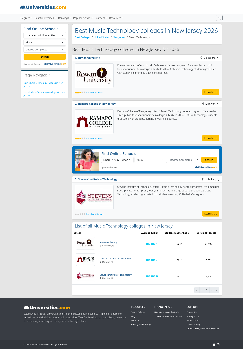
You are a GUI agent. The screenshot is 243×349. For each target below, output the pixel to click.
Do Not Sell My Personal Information (203, 328)
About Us (135, 320)
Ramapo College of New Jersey (97, 103)
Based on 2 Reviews (94, 92)
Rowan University (89, 57)
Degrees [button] (25, 18)
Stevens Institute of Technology (97, 179)
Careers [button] (100, 18)
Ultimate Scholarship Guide (166, 312)
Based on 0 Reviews (94, 214)
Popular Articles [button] (82, 18)
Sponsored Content (32, 64)
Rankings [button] (63, 18)
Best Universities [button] (44, 18)
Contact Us (192, 312)
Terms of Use (193, 320)
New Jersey (119, 37)
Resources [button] (115, 18)
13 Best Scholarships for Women (168, 316)
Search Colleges (138, 312)
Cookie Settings (194, 324)
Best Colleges (83, 37)
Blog (133, 316)
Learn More (210, 92)
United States (102, 37)
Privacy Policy (193, 316)
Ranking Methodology (141, 324)
